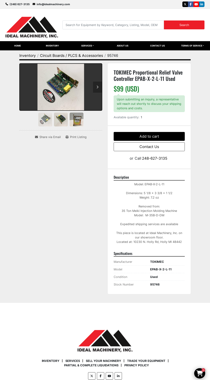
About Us (122, 45)
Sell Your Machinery (103, 361)
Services (86, 45)
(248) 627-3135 (20, 4)
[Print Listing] (76, 136)
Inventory (52, 45)
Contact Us (157, 45)
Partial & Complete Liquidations (91, 365)
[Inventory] (27, 55)
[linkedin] (201, 4)
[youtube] (196, 4)
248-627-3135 (154, 158)
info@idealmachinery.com (53, 4)
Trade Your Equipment (146, 361)
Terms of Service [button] (191, 45)
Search (184, 25)
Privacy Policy (136, 365)
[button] (87, 45)
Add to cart (149, 136)
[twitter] (185, 4)
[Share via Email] (48, 136)
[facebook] (190, 4)
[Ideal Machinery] (105, 338)
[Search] (113, 24)
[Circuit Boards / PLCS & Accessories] (71, 55)
